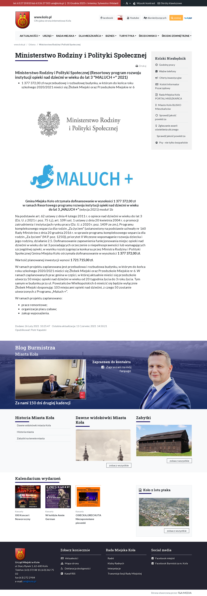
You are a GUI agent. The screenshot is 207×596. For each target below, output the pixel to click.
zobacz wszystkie (119, 465)
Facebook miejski (163, 558)
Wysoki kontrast (144, 3)
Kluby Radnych (115, 563)
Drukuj (142, 65)
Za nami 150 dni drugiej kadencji (43, 403)
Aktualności (28, 35)
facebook (106, 17)
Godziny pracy (165, 64)
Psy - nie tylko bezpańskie (171, 142)
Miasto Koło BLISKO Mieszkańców (168, 106)
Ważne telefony (165, 71)
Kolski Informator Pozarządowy (167, 86)
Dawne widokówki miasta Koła (33, 425)
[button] (142, 511)
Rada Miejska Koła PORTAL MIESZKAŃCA (168, 96)
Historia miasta (24, 431)
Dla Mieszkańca (89, 35)
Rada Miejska (64, 35)
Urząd (46, 35)
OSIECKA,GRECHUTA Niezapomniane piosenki (88, 519)
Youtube (133, 17)
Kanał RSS (68, 573)
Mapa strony (70, 563)
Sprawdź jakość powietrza (165, 117)
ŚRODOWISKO (147, 35)
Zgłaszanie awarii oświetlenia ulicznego (166, 127)
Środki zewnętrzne (174, 35)
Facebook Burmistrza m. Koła (170, 563)
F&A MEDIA (185, 592)
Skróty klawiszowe (169, 3)
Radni (110, 558)
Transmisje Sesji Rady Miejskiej (124, 573)
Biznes (109, 35)
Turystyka (126, 35)
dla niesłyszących (155, 17)
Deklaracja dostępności (75, 568)
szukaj (176, 17)
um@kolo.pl (29, 581)
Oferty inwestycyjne (168, 77)
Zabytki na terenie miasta (30, 438)
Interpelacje (113, 568)
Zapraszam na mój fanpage (116, 369)
